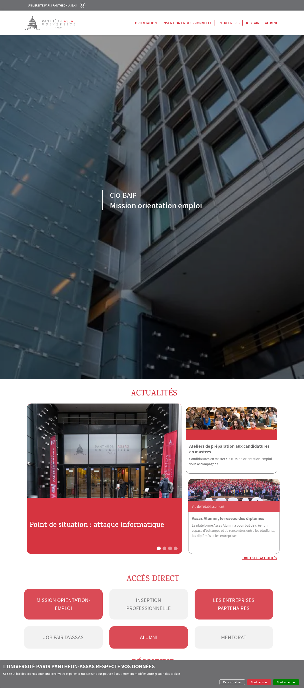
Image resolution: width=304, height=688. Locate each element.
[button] (159, 539)
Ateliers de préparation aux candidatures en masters (229, 445)
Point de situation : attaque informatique (81, 521)
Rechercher (83, 5)
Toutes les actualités (259, 549)
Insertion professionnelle (187, 23)
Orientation (146, 23)
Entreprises (228, 23)
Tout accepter (286, 682)
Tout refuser (259, 682)
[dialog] (152, 674)
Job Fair (252, 23)
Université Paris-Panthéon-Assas (52, 5)
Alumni (271, 23)
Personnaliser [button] (232, 682)
